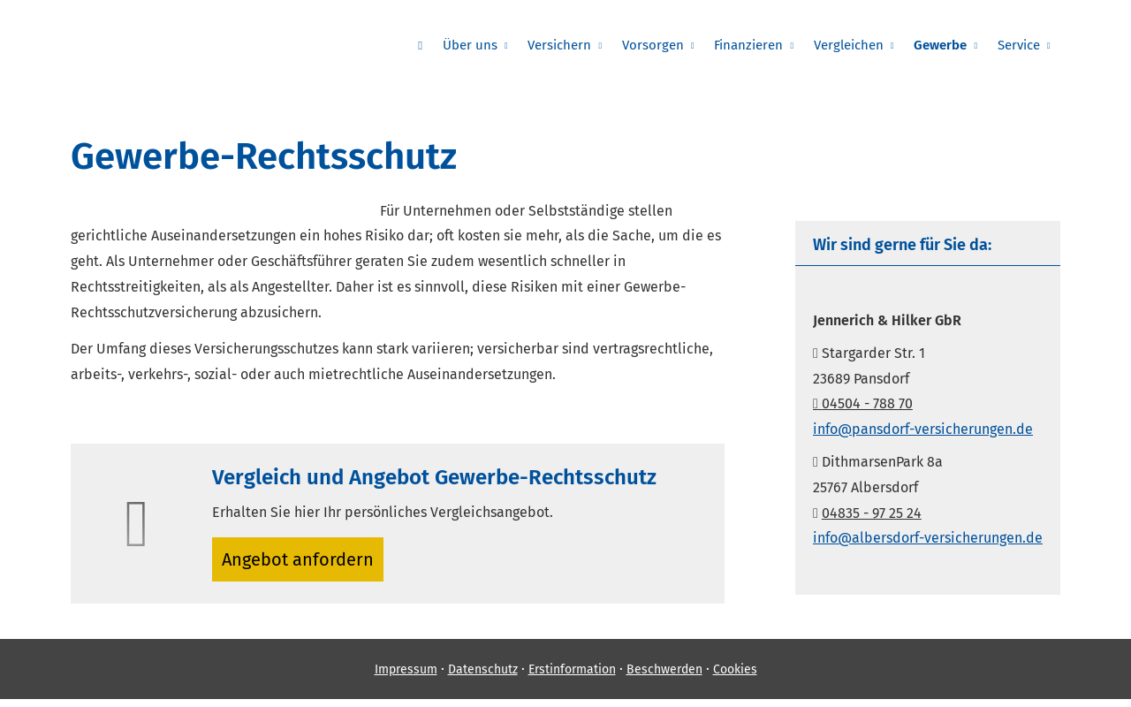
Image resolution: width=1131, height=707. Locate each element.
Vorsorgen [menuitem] (672, 45)
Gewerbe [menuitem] (947, 45)
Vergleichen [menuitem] (859, 45)
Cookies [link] (735, 676)
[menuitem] (452, 45)
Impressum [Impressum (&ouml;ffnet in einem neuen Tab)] (406, 676)
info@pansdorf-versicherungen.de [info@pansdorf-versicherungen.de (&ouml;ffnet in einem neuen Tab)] (923, 429)
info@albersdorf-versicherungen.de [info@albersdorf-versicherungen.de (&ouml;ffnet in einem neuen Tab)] (928, 537)
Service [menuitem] (1020, 45)
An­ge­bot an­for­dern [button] (304, 562)
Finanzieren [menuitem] (763, 45)
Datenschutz (483, 676)
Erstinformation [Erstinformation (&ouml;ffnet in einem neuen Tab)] (572, 676)
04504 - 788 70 (863, 403)
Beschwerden (664, 676)
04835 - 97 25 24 (872, 513)
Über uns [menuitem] (497, 45)
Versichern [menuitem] (583, 45)
